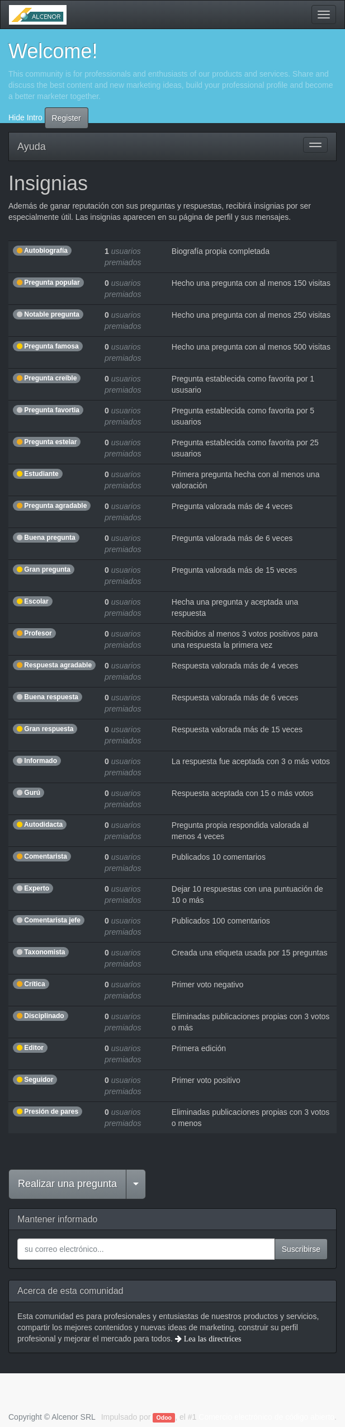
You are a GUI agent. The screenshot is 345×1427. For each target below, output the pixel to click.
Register (66, 118)
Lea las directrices (212, 1339)
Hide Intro (25, 116)
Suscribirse (301, 1249)
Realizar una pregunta (67, 1183)
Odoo (164, 1417)
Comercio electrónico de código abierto (266, 1416)
